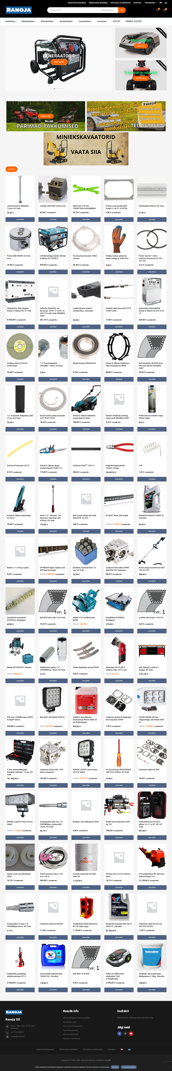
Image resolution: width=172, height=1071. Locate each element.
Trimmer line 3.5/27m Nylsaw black (118, 875)
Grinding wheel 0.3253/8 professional (17, 364)
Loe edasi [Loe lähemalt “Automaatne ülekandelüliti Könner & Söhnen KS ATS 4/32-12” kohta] (152, 327)
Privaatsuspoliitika (129, 1067)
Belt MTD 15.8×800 (81, 973)
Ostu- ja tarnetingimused (72, 1026)
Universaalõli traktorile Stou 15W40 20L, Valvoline (51, 975)
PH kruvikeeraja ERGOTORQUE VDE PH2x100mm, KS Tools (118, 770)
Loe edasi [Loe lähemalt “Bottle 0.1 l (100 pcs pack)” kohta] (20, 581)
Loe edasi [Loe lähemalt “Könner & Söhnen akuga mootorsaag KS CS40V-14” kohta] (53, 479)
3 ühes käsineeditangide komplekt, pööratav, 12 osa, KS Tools (20, 772)
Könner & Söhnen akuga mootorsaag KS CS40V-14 (51, 466)
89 (109, 1060)
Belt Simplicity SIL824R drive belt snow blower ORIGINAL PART (151, 366)
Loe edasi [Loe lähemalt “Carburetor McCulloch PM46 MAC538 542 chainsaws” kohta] (119, 581)
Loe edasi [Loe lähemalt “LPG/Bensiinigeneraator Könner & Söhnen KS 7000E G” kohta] (53, 272)
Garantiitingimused (70, 1030)
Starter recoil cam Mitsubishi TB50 (19, 875)
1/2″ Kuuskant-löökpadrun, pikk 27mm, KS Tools (20, 417)
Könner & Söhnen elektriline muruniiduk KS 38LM (84, 417)
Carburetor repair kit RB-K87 (51, 923)
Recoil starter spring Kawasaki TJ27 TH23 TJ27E (52, 417)
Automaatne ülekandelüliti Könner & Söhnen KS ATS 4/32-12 (152, 311)
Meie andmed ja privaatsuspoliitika (76, 1018)
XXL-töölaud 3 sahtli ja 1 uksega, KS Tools (149, 668)
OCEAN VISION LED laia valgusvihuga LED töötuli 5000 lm (151, 720)
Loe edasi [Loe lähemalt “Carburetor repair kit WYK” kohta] (152, 785)
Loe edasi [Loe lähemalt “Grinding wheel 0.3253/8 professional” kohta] (20, 379)
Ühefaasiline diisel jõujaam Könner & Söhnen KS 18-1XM (19, 309)
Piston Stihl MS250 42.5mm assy (18, 257)
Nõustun (115, 1067)
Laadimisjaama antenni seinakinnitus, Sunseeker (83, 309)
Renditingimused (69, 1022)
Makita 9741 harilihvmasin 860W (84, 618)
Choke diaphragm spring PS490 (86, 667)
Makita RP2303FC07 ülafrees (19, 667)
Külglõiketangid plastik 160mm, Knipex (115, 466)
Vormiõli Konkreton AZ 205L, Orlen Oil (85, 875)
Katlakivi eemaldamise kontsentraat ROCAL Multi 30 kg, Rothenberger (85, 720)
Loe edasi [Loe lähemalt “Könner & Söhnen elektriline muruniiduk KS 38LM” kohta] (86, 429)
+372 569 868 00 (17, 1032)
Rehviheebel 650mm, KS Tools (151, 206)
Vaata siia (141, 78)
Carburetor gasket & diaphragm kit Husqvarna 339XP (118, 718)
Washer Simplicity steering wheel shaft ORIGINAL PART (117, 417)
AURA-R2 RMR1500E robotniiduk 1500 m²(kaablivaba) (115, 976)
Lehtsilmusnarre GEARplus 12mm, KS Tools (18, 207)
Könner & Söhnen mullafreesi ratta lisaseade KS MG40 (117, 364)
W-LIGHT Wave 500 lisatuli (117, 515)
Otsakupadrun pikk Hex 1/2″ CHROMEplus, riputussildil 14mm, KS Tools (51, 824)
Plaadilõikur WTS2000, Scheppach (115, 618)
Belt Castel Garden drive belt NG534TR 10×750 (84, 516)
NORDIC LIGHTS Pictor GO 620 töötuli (20, 823)
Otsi (122, 10)
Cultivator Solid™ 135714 (83, 465)
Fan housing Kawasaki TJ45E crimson (85, 257)
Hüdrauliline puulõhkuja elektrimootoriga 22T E (16, 975)
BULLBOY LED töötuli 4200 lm (52, 717)
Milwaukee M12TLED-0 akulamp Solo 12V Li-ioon (116, 668)
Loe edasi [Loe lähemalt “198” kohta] (152, 479)
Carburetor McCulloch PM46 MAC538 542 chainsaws (117, 569)
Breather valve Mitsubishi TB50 (86, 821)
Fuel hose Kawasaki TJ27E (18, 465)
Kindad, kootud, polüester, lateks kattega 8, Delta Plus (117, 257)
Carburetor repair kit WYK (149, 769)
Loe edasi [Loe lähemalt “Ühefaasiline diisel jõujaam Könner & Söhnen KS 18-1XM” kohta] (20, 327)
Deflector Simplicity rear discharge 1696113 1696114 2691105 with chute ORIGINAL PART (52, 312)
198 (140, 465)
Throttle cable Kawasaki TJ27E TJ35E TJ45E (118, 309)
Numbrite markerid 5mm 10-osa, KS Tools (84, 569)
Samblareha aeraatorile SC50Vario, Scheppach (16, 618)
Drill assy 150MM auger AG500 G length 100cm (20, 718)
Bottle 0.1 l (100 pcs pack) (18, 567)
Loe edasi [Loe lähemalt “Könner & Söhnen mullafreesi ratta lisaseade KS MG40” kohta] (119, 379)
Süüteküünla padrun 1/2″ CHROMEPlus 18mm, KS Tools (52, 668)
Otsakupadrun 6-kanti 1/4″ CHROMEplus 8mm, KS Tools (19, 925)
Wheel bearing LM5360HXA (84, 363)
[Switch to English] (160, 3)
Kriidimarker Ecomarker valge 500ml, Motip (151, 417)
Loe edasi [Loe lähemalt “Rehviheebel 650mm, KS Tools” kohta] (152, 219)
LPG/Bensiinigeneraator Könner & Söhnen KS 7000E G (53, 257)
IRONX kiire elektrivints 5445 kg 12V (118, 823)
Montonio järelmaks (71, 1034)
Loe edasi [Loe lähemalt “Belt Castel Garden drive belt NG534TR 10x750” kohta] (86, 531)
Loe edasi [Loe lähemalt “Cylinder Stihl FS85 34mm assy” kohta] (53, 219)
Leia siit (141, 45)
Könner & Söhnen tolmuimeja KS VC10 (19, 516)
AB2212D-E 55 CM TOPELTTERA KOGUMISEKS (84, 207)
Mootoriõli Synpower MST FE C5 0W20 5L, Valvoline (119, 925)
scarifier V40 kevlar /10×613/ (151, 617)
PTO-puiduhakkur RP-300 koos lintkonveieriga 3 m (151, 875)
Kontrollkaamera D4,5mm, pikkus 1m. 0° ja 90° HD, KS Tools (150, 824)
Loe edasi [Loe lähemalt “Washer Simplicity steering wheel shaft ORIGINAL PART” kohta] (119, 429)
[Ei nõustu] (169, 1067)
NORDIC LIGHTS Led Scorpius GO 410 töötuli (85, 770)
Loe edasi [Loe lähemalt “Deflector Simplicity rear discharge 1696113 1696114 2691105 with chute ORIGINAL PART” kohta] (53, 327)
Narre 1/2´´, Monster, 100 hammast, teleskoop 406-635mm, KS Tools (50, 518)
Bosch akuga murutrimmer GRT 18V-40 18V (152, 569)
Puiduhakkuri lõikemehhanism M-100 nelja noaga (85, 925)
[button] (8, 59)
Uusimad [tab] (11, 169)
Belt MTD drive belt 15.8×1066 (53, 617)
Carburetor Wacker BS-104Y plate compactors (51, 770)
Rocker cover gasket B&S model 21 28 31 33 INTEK (116, 207)
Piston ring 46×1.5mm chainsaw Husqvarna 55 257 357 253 (150, 258)
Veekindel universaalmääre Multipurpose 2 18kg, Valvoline (151, 975)
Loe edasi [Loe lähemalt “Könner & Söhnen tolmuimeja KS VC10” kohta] (20, 531)
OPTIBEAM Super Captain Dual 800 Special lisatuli (52, 569)
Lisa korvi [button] (20, 219)
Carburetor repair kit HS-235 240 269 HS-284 (150, 925)
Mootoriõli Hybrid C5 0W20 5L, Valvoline (151, 516)
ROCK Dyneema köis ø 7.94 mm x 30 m (51, 875)
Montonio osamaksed (71, 1038)
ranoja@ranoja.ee (17, 1036)
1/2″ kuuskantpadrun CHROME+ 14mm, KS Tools (51, 364)
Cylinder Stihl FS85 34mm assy (53, 206)
